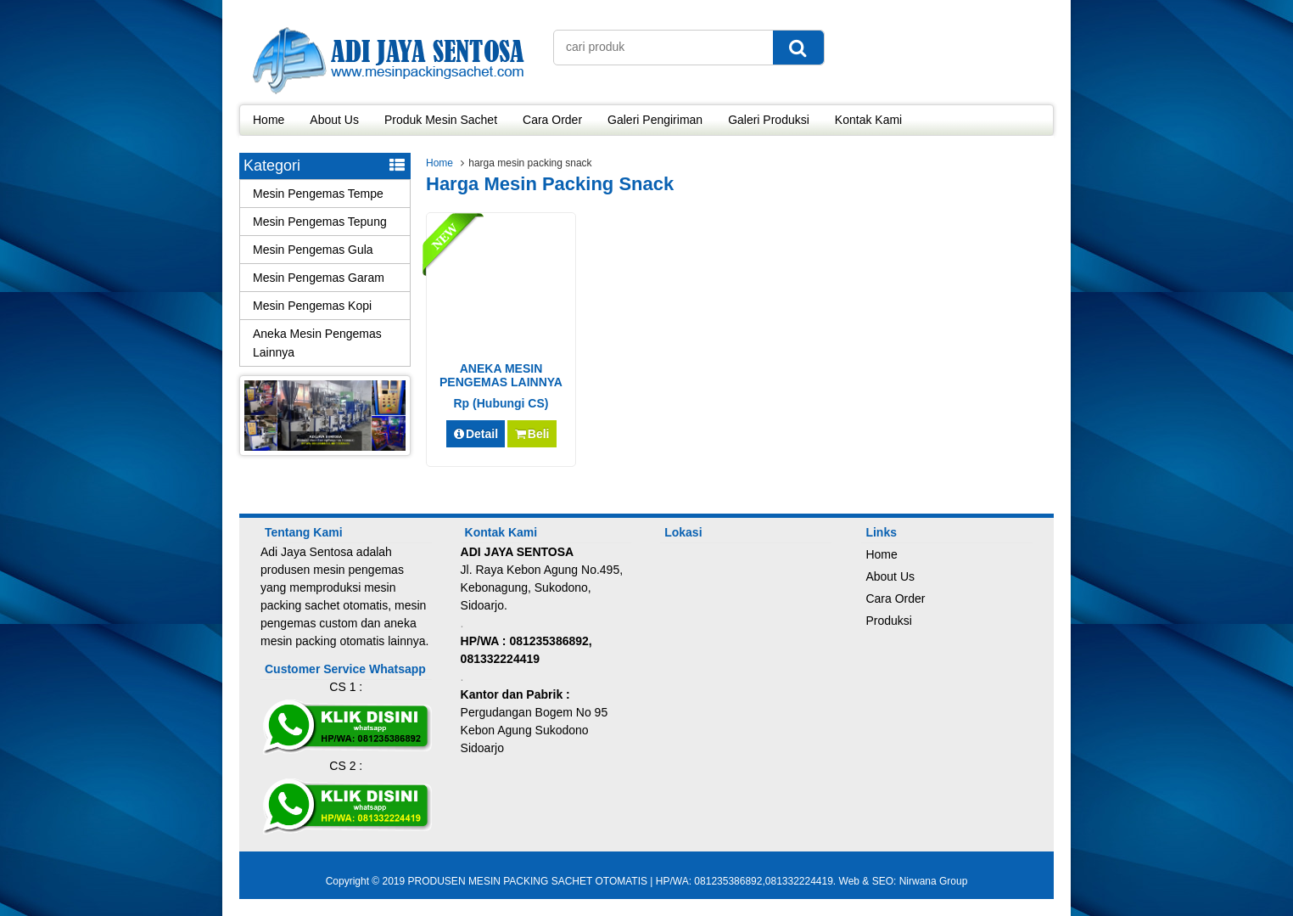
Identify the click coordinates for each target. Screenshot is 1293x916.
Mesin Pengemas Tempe (318, 193)
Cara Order (552, 119)
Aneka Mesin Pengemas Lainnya (317, 343)
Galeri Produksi (768, 119)
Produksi (888, 620)
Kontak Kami (868, 119)
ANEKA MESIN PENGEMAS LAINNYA (501, 375)
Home (268, 119)
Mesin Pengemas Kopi (312, 305)
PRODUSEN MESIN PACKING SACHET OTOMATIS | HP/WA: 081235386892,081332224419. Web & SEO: (653, 881)
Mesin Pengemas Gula (313, 249)
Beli (531, 434)
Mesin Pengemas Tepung (320, 221)
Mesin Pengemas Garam (318, 277)
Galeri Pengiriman (654, 119)
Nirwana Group (933, 881)
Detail (476, 434)
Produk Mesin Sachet (440, 119)
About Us (334, 119)
